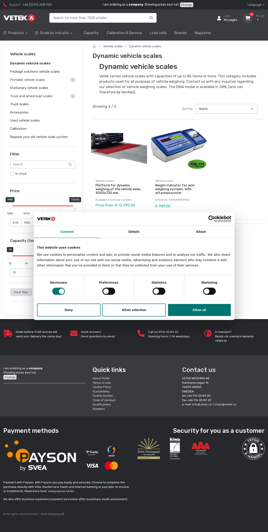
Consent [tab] (67, 231)
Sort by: (187, 109)
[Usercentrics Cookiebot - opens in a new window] (211, 218)
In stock (21, 174)
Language (255, 5)
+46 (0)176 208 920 (37, 5)
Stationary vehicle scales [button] (29, 88)
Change (186, 4)
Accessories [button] (19, 112)
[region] (42, 174)
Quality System (103, 395)
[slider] (10, 205)
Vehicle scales (113, 46)
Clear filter (21, 292)
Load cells (158, 33)
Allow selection (134, 310)
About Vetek (101, 378)
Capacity (91, 33)
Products (14, 33)
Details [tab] (134, 231)
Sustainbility (101, 391)
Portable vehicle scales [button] (27, 80)
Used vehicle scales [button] (25, 121)
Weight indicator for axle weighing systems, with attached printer (174, 189)
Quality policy (102, 404)
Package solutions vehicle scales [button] (35, 72)
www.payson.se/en (61, 491)
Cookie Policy (102, 387)
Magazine (203, 33)
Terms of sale (102, 382)
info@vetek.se (202, 404)
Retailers (99, 408)
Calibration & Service (124, 33)
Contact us (199, 369)
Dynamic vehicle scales (145, 46)
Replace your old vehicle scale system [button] (39, 137)
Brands (181, 33)
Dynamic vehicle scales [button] (30, 64)
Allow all (199, 310)
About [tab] (201, 231)
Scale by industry (52, 33)
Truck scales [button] (19, 104)
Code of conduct (104, 400)
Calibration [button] (18, 129)
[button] (253, 448)
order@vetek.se (225, 404)
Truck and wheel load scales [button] (31, 96)
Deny (69, 310)
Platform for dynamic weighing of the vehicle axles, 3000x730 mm (118, 189)
